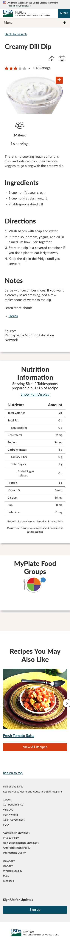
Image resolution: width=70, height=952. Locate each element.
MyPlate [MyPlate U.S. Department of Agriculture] (32, 14)
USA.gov (8, 865)
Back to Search (16, 34)
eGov (6, 875)
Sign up (35, 909)
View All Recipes (35, 747)
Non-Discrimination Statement (20, 842)
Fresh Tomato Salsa (18, 736)
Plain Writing (10, 814)
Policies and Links (13, 786)
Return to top (13, 773)
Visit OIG (8, 809)
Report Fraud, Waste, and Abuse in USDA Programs (32, 791)
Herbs (13, 316)
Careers (7, 799)
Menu (64, 13)
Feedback (8, 880)
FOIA (6, 824)
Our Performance (13, 804)
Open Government (13, 819)
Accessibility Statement (16, 832)
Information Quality (14, 852)
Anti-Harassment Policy (16, 847)
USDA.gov (9, 860)
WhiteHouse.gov (12, 870)
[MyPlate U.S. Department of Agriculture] (8, 13)
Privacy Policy (11, 837)
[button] (51, 58)
